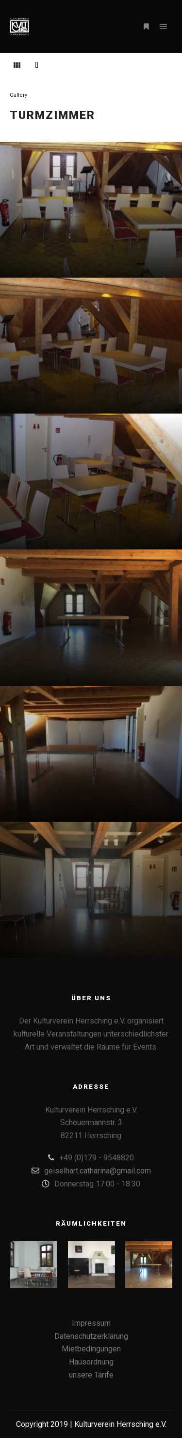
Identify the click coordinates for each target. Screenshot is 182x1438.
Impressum (91, 1323)
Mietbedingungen (91, 1348)
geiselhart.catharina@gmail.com (91, 1170)
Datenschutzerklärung (91, 1336)
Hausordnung (91, 1361)
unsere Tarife (91, 1374)
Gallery (18, 95)
